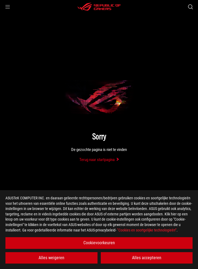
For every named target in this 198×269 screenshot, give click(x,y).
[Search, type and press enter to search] (190, 7)
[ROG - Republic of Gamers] (99, 7)
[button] (7, 7)
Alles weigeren (51, 257)
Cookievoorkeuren (99, 242)
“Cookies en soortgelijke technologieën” (147, 230)
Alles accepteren (146, 257)
